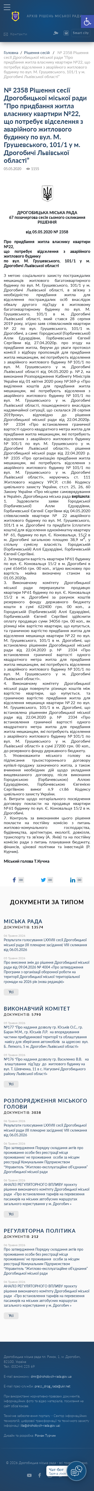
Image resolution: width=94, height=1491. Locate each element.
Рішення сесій (37, 52)
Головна (11, 52)
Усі (11, 992)
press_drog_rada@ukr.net (52, 1386)
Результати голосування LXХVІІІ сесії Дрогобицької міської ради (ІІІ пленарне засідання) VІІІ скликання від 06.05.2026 (45, 944)
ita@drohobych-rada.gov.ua (40, 1425)
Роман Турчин (45, 1435)
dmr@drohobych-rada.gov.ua (51, 1376)
